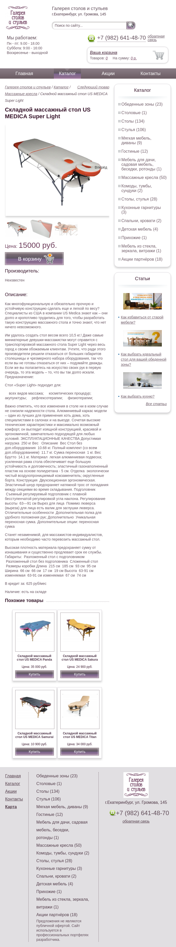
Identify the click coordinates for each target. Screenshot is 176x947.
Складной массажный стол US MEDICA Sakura (80, 657)
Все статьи (156, 404)
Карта (11, 807)
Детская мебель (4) (139, 229)
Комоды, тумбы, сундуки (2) (136, 188)
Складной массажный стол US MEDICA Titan (80, 735)
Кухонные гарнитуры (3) (59, 868)
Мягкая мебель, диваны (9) (136, 140)
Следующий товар (93, 87)
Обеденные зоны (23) (142, 104)
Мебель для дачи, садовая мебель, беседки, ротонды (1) (141, 164)
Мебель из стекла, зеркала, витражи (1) (141, 248)
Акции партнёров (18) (142, 259)
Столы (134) (133, 121)
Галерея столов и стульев (28, 87)
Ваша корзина (103, 52)
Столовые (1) (134, 113)
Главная (24, 73)
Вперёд (101, 167)
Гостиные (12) (134, 151)
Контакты (150, 73)
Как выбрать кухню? (138, 396)
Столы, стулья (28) (139, 199)
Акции (108, 73)
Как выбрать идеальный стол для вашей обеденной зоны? (143, 359)
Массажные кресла (21, 94)
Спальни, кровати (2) (141, 220)
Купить (34, 674)
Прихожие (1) (134, 237)
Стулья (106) (133, 130)
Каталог (67, 73)
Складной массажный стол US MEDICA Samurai (34, 735)
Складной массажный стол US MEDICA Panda (34, 657)
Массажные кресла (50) (144, 177)
